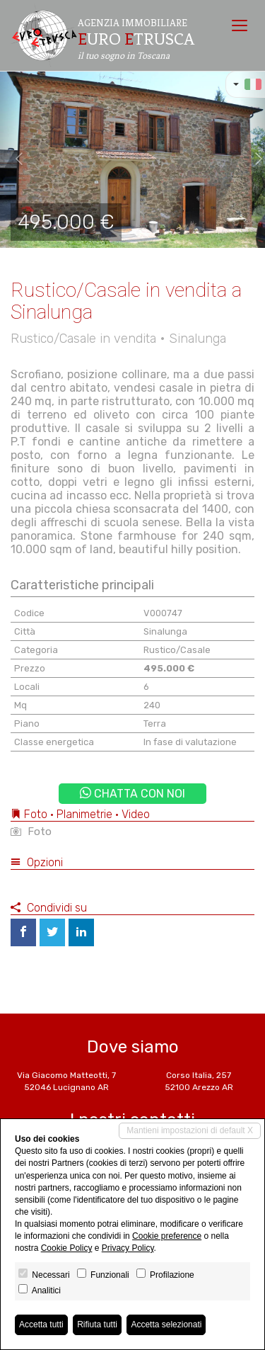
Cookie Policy (67, 1248)
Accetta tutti (41, 1324)
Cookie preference (166, 1236)
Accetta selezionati (166, 1324)
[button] (13, 159)
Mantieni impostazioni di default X (189, 1130)
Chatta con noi (132, 793)
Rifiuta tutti (97, 1324)
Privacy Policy (128, 1248)
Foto (31, 831)
